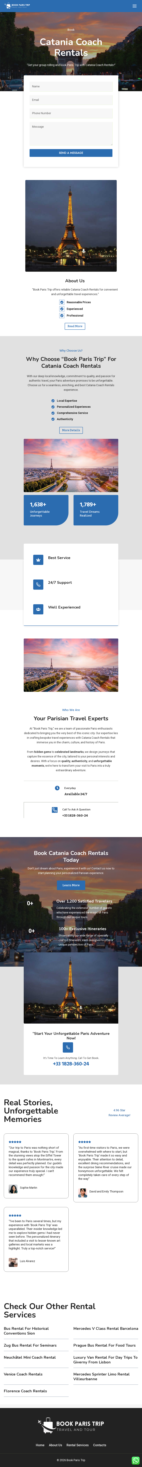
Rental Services (78, 1445)
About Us (55, 1445)
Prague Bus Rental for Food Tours (104, 1349)
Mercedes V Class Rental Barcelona (105, 1332)
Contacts (99, 1445)
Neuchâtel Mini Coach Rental (30, 1361)
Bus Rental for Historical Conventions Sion (26, 1334)
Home (40, 1445)
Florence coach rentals (25, 1394)
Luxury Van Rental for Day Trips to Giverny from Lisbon (105, 1363)
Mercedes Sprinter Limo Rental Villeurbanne (101, 1380)
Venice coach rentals (23, 1377)
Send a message (71, 153)
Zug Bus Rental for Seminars (30, 1349)
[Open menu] (134, 6)
